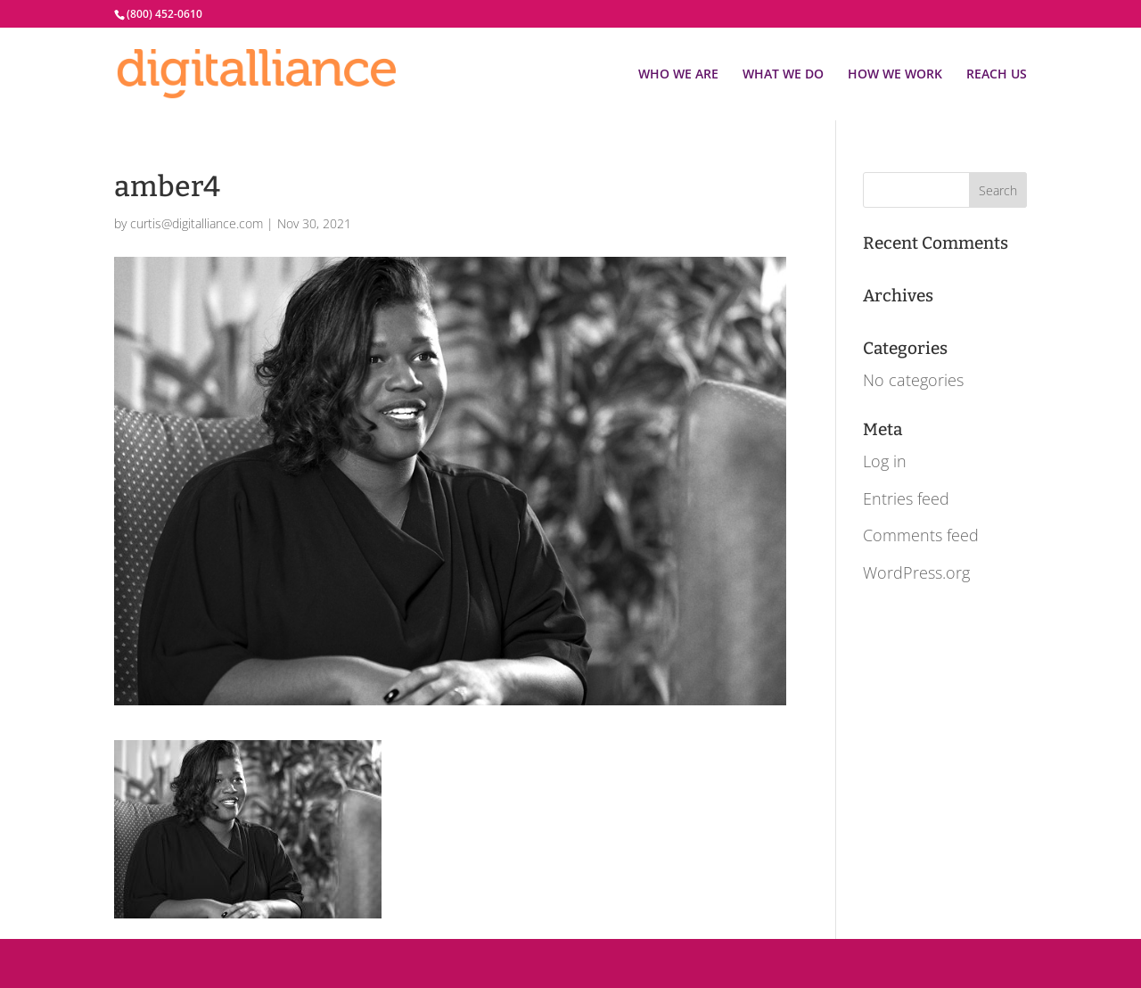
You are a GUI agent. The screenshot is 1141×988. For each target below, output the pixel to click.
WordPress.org (916, 572)
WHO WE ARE (678, 75)
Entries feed (906, 498)
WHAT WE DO (783, 75)
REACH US (996, 75)
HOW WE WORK (895, 75)
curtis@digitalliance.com (196, 223)
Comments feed (921, 535)
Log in (885, 461)
